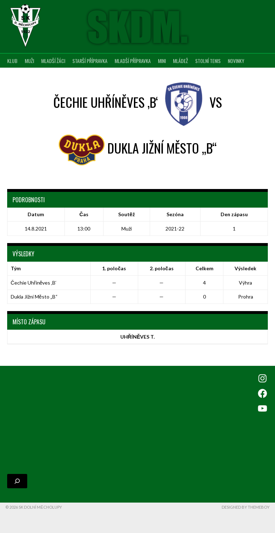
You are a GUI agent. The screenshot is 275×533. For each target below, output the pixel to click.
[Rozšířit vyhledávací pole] (17, 492)
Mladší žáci (53, 60)
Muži (29, 60)
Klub (12, 60)
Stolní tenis (208, 60)
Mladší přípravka (133, 60)
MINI (162, 60)
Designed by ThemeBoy (246, 517)
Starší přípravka (89, 60)
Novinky (236, 60)
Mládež (180, 60)
